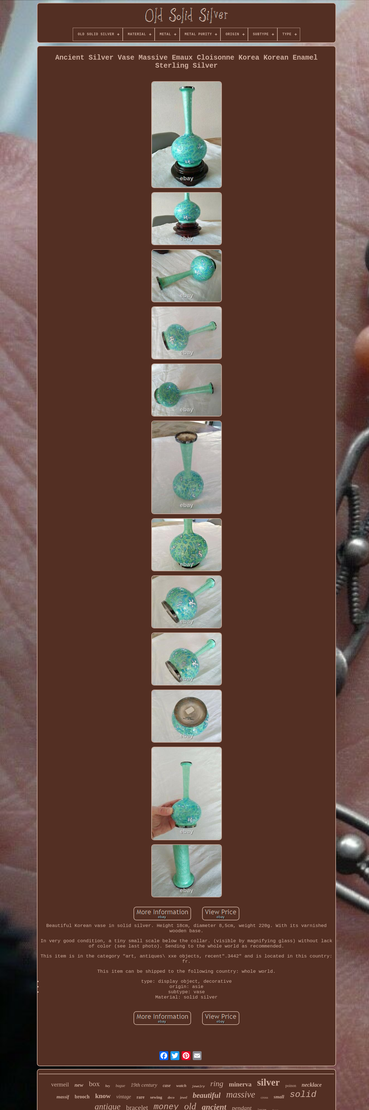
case (166, 1085)
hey (107, 1086)
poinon (290, 1086)
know (103, 1095)
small (279, 1096)
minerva (240, 1084)
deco (171, 1097)
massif (63, 1096)
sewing (156, 1097)
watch (181, 1085)
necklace (312, 1085)
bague (120, 1086)
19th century (144, 1085)
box (94, 1084)
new (78, 1085)
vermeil (60, 1084)
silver (268, 1082)
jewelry (198, 1086)
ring (217, 1083)
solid (303, 1094)
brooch (82, 1096)
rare (141, 1097)
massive (240, 1094)
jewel (183, 1097)
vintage (123, 1096)
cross (264, 1097)
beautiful (207, 1095)
